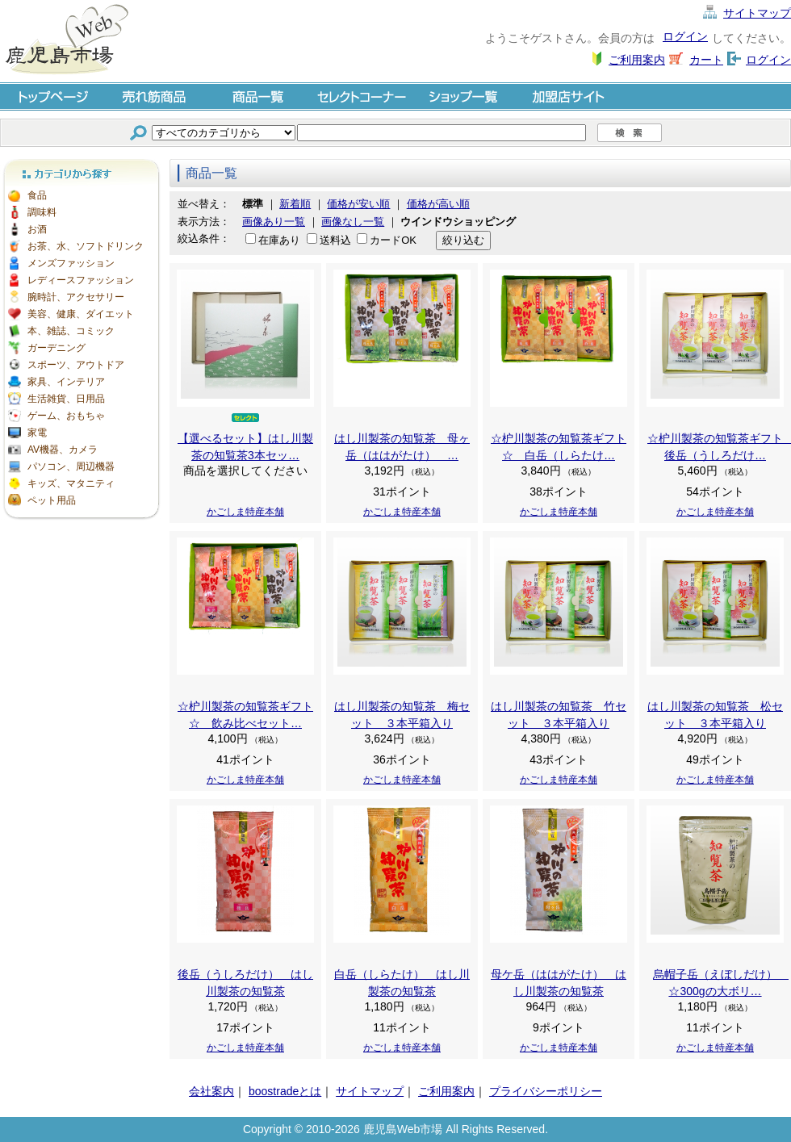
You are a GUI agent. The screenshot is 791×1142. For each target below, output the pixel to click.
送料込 (335, 240)
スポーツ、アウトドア (75, 364)
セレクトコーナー (361, 96)
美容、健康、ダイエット (80, 314)
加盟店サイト (568, 96)
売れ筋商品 (155, 96)
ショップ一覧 (465, 96)
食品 (37, 195)
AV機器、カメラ (62, 449)
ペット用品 (51, 500)
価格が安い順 (358, 204)
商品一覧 (258, 96)
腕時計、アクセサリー (75, 297)
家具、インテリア (66, 381)
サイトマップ (757, 12)
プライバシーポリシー (545, 1091)
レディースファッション (80, 280)
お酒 (37, 229)
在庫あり (279, 240)
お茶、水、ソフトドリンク (85, 246)
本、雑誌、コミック (71, 331)
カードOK (393, 240)
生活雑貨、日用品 (66, 398)
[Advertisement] (80, 605)
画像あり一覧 (273, 221)
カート (706, 59)
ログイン (685, 36)
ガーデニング (56, 347)
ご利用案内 (637, 59)
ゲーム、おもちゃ (66, 415)
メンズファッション (71, 263)
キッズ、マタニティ (71, 483)
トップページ (51, 96)
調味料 (41, 212)
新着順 (295, 204)
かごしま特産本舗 (245, 511)
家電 (37, 432)
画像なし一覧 (352, 221)
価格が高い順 (438, 204)
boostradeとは (285, 1091)
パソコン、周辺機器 (71, 466)
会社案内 (211, 1091)
